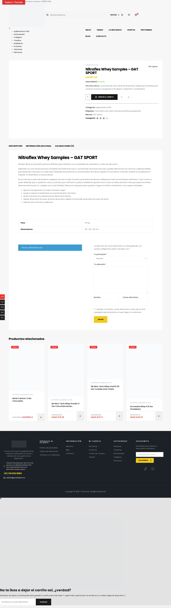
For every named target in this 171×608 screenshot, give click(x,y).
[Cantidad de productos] (88, 97)
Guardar (43, 602)
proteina (125, 111)
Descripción (15, 146)
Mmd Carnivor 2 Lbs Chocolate (21, 399)
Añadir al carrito (106, 97)
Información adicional (38, 146)
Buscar (113, 15)
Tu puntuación (100, 254)
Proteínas (16, 395)
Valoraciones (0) (64, 146)
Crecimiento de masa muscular (107, 111)
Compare (128, 97)
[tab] (15, 146)
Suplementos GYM (92, 65)
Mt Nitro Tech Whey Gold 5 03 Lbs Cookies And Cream (105, 387)
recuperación (135, 111)
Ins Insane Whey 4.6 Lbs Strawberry (141, 407)
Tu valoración (100, 264)
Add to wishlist (121, 97)
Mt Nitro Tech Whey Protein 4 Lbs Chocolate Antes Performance (65, 405)
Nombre (97, 297)
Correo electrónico (130, 297)
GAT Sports (153, 66)
